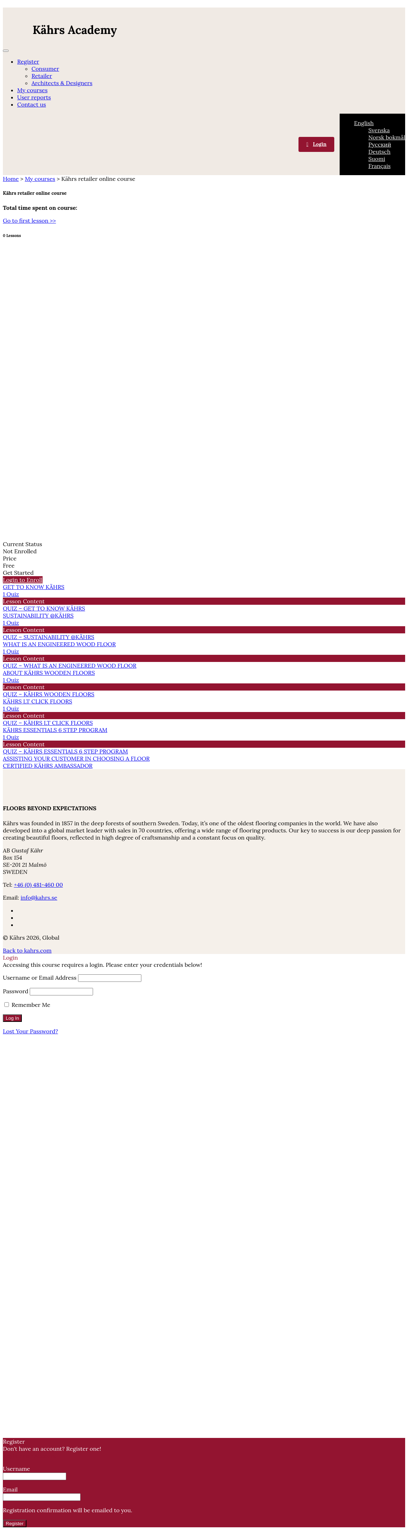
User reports (34, 97)
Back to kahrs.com (27, 950)
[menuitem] (364, 123)
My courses (32, 90)
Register (28, 61)
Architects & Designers (61, 82)
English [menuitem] (364, 123)
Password (15, 991)
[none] (379, 144)
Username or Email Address (40, 977)
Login (319, 144)
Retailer (41, 75)
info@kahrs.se (39, 897)
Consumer (45, 68)
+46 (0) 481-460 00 (38, 884)
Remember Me (27, 1004)
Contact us (31, 104)
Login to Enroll (23, 579)
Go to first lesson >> (29, 220)
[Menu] (6, 51)
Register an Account (29, 1455)
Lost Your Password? (30, 1031)
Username (34, 1472)
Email (42, 1493)
